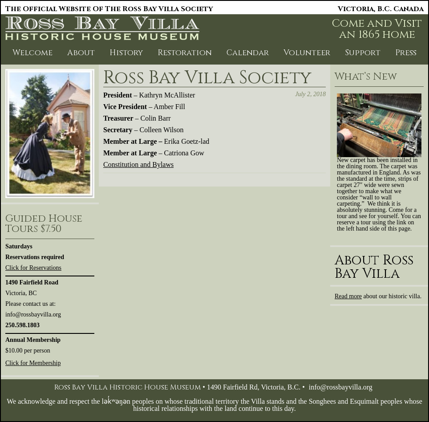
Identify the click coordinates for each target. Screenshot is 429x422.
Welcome (32, 52)
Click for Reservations (33, 267)
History (126, 52)
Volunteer (306, 52)
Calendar (248, 52)
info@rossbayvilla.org (340, 387)
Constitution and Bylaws (138, 164)
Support (362, 52)
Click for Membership (33, 363)
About (81, 52)
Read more (348, 296)
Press (406, 52)
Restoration (185, 52)
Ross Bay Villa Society (207, 78)
